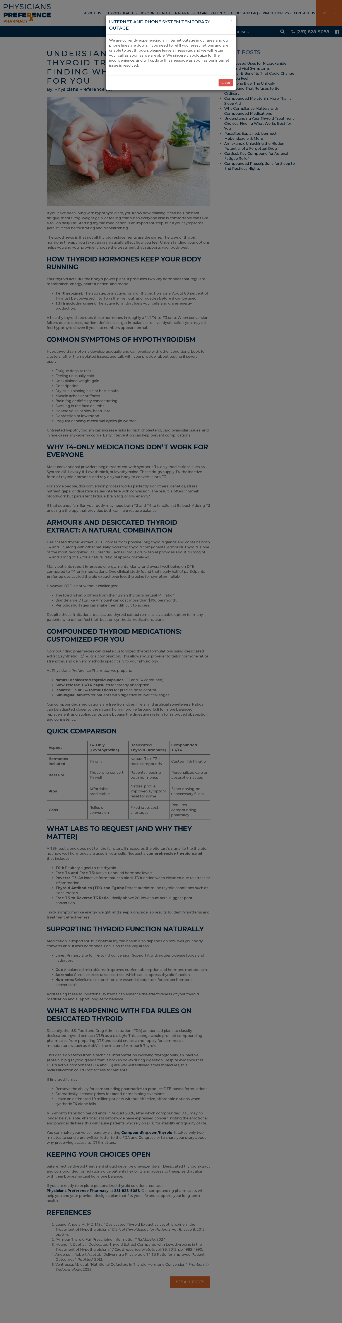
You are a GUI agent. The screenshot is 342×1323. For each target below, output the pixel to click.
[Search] (251, 31)
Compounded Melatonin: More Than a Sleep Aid (258, 101)
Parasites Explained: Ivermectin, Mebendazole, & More (252, 136)
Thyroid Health (121, 13)
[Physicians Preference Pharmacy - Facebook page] (337, 31)
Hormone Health (156, 13)
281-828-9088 (127, 1191)
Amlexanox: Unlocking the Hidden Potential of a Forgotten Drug (254, 146)
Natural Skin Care (191, 13)
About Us (94, 13)
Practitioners (277, 13)
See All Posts (190, 1282)
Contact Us (304, 13)
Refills (329, 13)
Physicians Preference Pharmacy (78, 1191)
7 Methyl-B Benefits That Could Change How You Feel (259, 76)
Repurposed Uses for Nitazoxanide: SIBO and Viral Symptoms (255, 66)
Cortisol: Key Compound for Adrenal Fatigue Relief (256, 156)
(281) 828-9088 (310, 31)
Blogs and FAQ (246, 13)
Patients (219, 13)
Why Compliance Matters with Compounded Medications (251, 111)
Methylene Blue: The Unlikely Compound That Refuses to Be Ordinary (251, 88)
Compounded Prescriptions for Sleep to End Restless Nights (259, 166)
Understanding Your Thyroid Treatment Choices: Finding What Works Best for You (259, 123)
